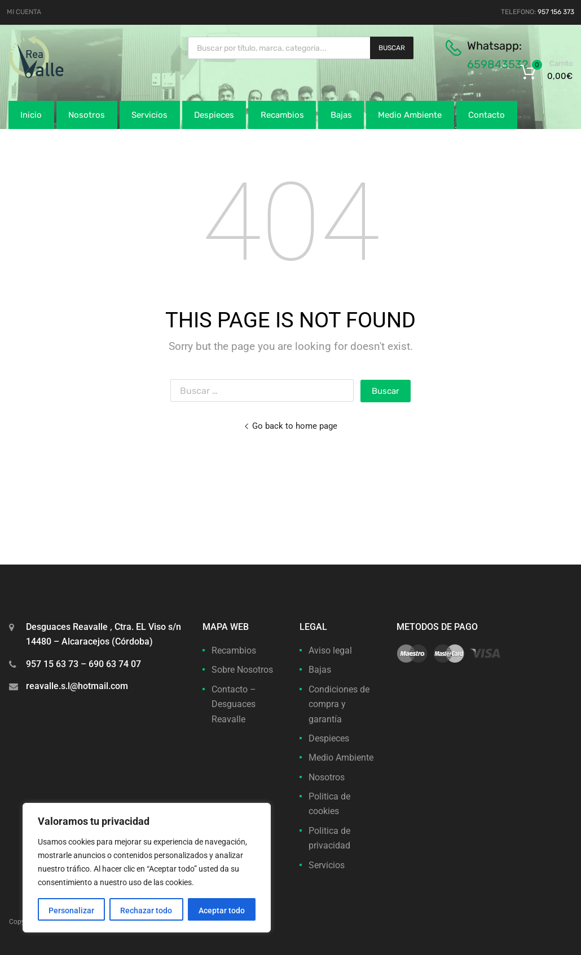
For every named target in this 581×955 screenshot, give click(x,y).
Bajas (341, 115)
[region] (147, 867)
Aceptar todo (222, 910)
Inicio (31, 115)
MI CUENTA (24, 12)
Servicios (149, 115)
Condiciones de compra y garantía (339, 704)
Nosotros (86, 115)
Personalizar (71, 910)
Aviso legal (330, 650)
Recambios (282, 115)
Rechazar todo (146, 910)
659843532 (498, 64)
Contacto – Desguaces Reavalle (234, 704)
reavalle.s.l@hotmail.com (77, 686)
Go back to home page (290, 426)
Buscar (391, 48)
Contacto (486, 115)
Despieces (214, 115)
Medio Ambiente (410, 115)
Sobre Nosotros (242, 669)
